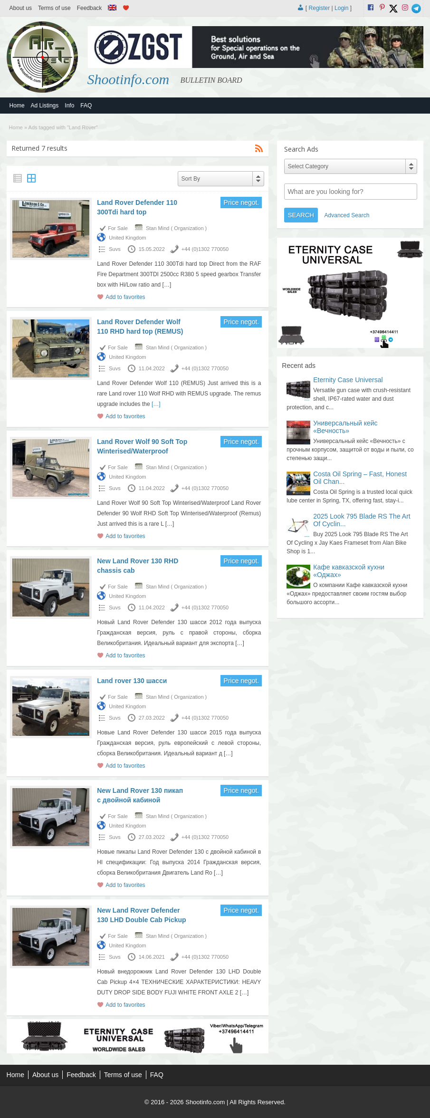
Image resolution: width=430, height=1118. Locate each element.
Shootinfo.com (128, 79)
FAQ (86, 105)
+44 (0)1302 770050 (205, 249)
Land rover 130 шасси (132, 680)
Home (17, 105)
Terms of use (54, 8)
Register (319, 8)
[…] (167, 284)
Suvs (114, 249)
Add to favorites (125, 297)
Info (69, 105)
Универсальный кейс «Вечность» (345, 426)
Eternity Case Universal (347, 380)
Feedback (89, 8)
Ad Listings (45, 105)
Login (341, 8)
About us (21, 8)
